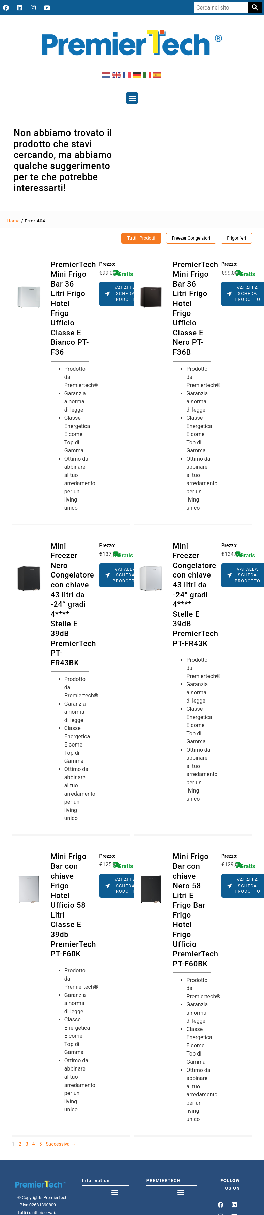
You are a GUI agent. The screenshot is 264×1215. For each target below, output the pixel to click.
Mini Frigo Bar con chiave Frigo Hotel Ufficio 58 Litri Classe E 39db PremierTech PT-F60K (73, 905)
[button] (132, 98)
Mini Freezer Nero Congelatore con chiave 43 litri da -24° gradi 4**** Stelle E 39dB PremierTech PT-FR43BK (73, 604)
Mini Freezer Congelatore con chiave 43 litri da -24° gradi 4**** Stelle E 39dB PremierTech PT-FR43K (195, 595)
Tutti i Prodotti (141, 238)
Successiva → (61, 1144)
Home (13, 221)
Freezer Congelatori (191, 238)
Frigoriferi (236, 238)
